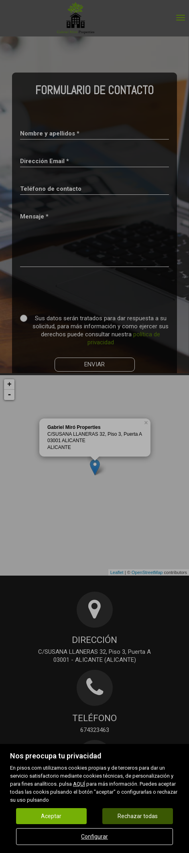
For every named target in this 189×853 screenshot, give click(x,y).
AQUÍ (79, 784)
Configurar (94, 836)
